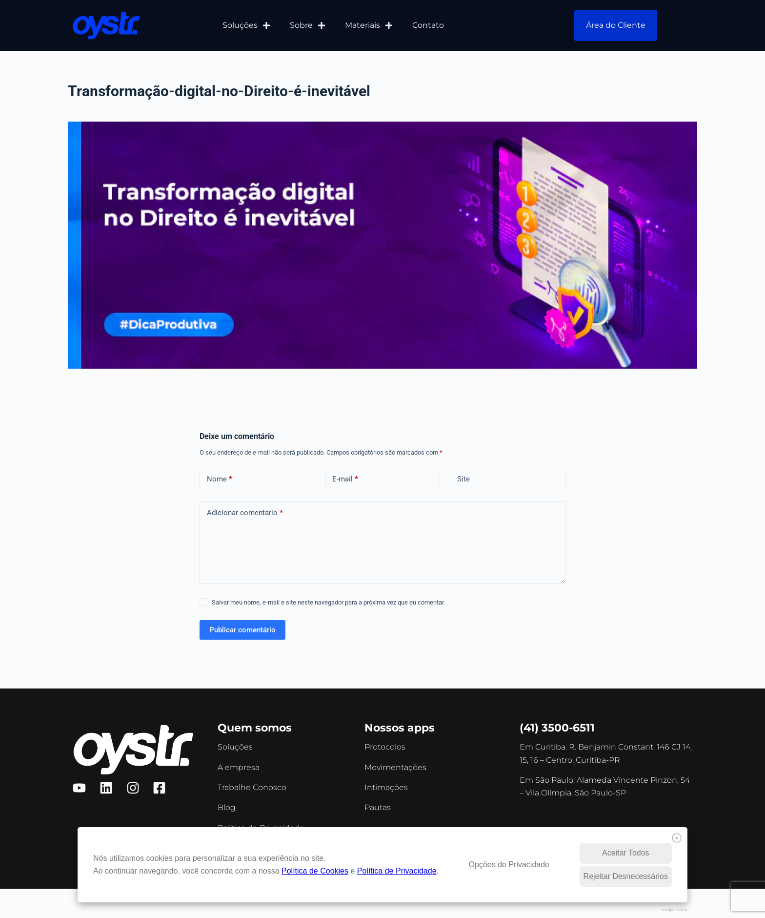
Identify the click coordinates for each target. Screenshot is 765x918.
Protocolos (384, 746)
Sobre (307, 25)
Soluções (246, 25)
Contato (428, 25)
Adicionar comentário (245, 513)
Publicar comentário (242, 630)
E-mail (345, 479)
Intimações (386, 787)
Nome (219, 479)
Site (463, 479)
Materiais (369, 25)
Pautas (377, 807)
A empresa (239, 767)
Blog (227, 807)
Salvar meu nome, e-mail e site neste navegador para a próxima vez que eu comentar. (328, 602)
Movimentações (395, 767)
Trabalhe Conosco (252, 787)
